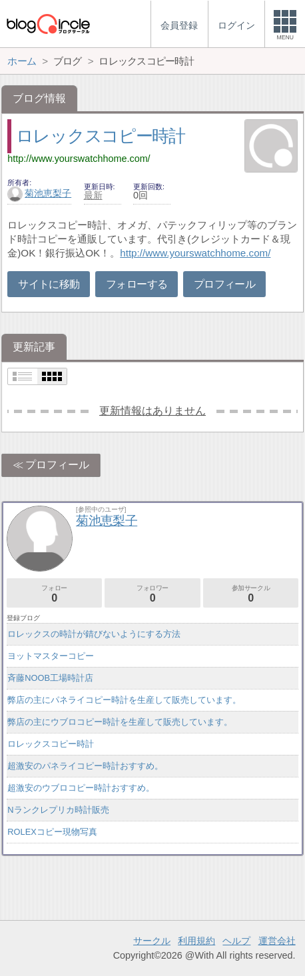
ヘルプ (236, 940)
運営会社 (277, 940)
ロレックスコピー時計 (100, 136)
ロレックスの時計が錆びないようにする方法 (93, 634)
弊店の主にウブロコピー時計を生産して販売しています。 (119, 722)
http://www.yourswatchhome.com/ (78, 158)
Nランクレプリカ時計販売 (58, 810)
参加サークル (250, 594)
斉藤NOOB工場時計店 (50, 678)
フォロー (54, 594)
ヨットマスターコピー (50, 656)
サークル (151, 940)
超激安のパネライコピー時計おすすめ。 (85, 766)
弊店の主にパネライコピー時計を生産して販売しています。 (124, 700)
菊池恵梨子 (39, 193)
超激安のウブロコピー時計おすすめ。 (80, 788)
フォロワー (152, 594)
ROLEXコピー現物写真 (52, 832)
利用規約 (196, 940)
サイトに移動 (48, 284)
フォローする (136, 284)
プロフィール (224, 284)
